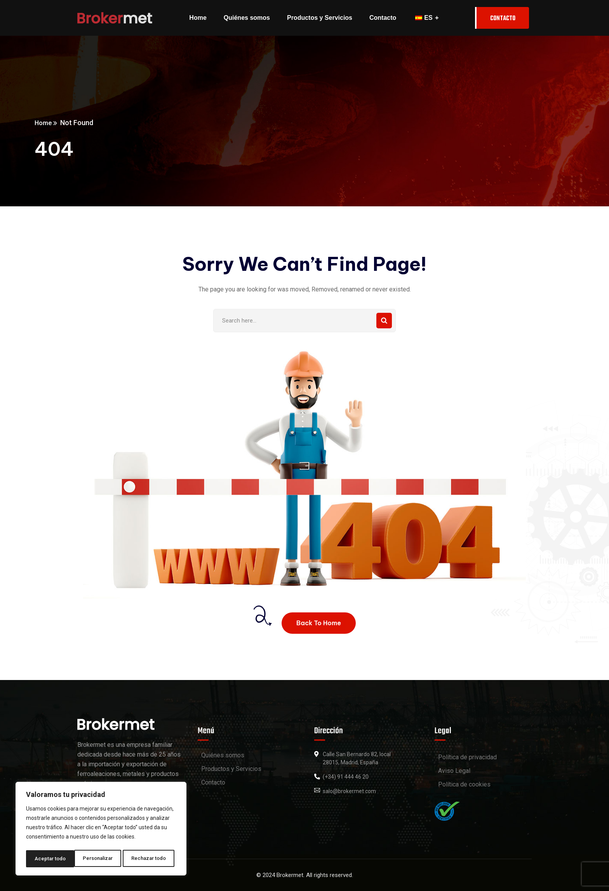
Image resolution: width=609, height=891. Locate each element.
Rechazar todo (101, 859)
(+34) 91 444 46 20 (346, 777)
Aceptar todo (152, 859)
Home (86, 123)
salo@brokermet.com (349, 791)
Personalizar (49, 859)
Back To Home (318, 623)
